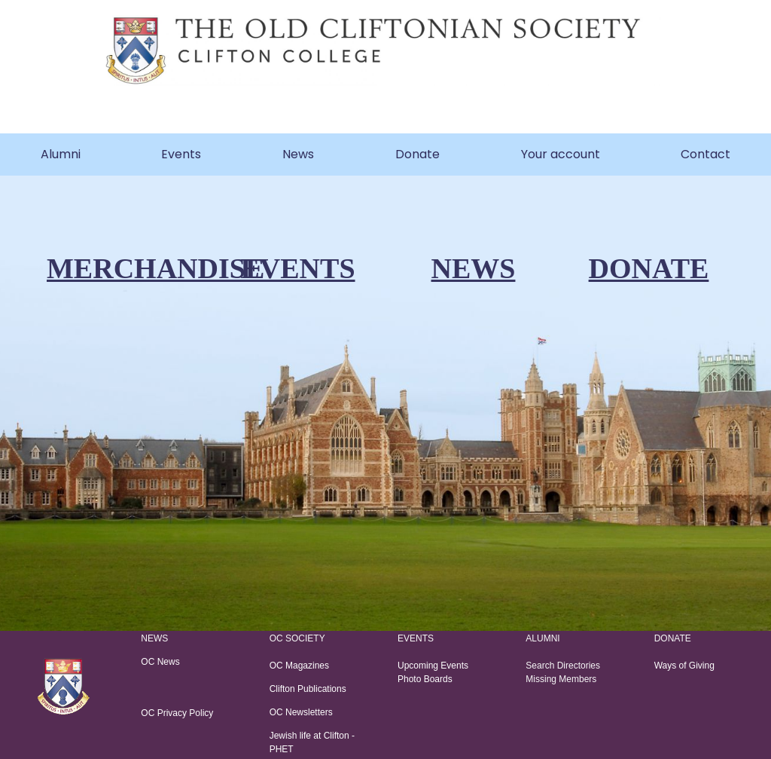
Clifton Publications (309, 689)
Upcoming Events (433, 665)
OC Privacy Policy (177, 713)
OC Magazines (301, 665)
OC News (160, 661)
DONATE (649, 268)
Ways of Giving (684, 665)
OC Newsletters (301, 712)
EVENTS (297, 268)
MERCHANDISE (155, 268)
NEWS (473, 268)
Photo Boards (425, 679)
